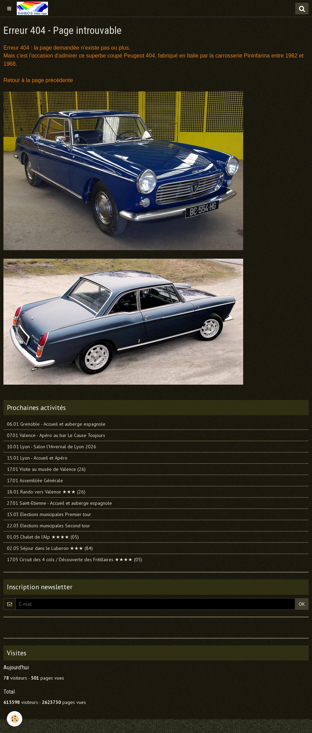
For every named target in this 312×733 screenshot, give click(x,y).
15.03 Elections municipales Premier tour (49, 514)
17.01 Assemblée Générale (35, 480)
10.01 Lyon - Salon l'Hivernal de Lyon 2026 (51, 446)
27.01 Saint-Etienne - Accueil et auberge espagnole (59, 503)
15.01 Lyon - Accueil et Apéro (37, 458)
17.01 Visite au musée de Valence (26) (46, 469)
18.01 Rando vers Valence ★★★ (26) (46, 492)
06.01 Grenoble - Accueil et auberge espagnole (56, 424)
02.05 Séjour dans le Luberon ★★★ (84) (50, 548)
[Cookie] (14, 718)
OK (302, 604)
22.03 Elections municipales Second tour (48, 526)
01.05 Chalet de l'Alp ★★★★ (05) (43, 537)
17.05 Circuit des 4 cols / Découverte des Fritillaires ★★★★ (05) (74, 559)
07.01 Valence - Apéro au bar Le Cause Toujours (56, 435)
